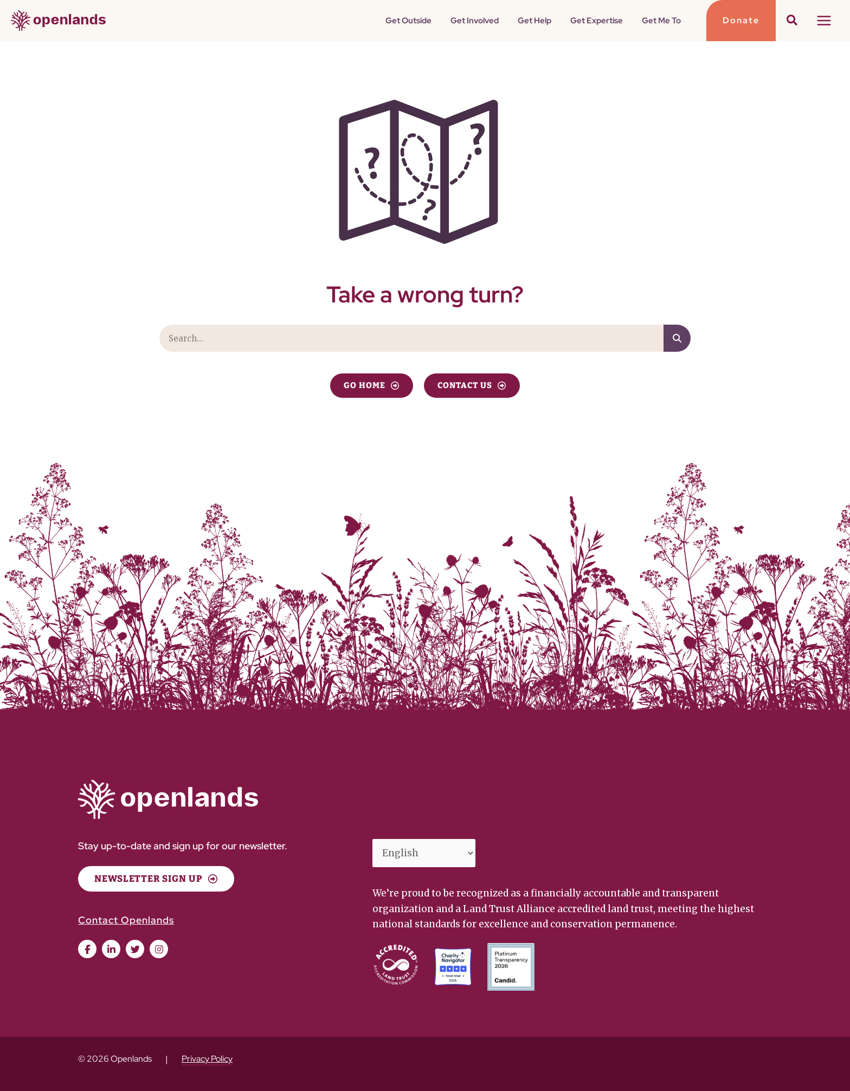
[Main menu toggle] (824, 20)
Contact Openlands (126, 920)
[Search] (677, 338)
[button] (437, 21)
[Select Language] (424, 853)
